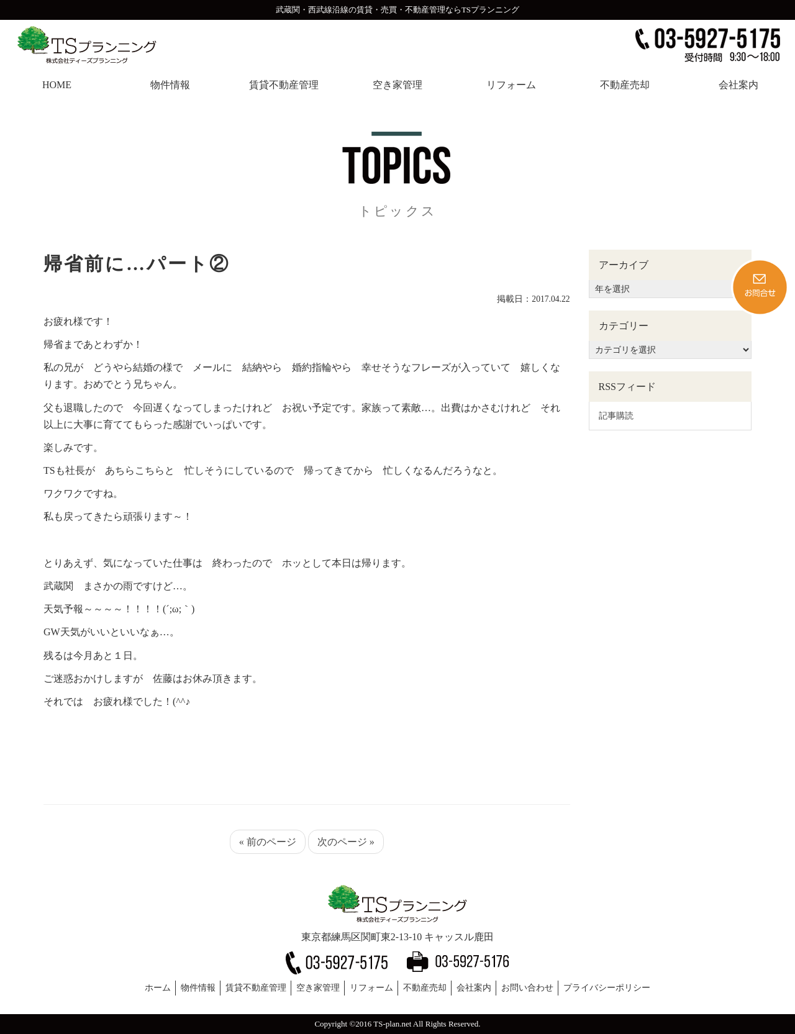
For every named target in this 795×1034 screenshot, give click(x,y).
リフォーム (371, 987)
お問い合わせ (527, 987)
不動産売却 (425, 987)
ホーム (158, 987)
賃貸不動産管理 (255, 987)
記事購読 (616, 415)
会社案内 (474, 987)
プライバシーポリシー (606, 987)
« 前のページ (267, 842)
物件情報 (198, 987)
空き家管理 (318, 987)
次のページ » (346, 842)
